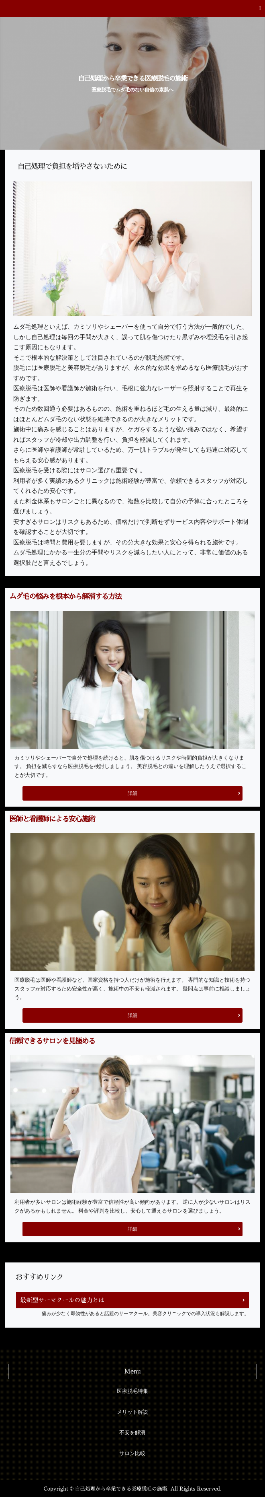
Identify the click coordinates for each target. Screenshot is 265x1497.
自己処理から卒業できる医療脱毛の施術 (132, 78)
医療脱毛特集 (132, 1391)
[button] (132, 8)
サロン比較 (132, 1453)
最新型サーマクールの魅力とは (62, 1300)
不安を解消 (132, 1432)
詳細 (132, 793)
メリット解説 (132, 1412)
